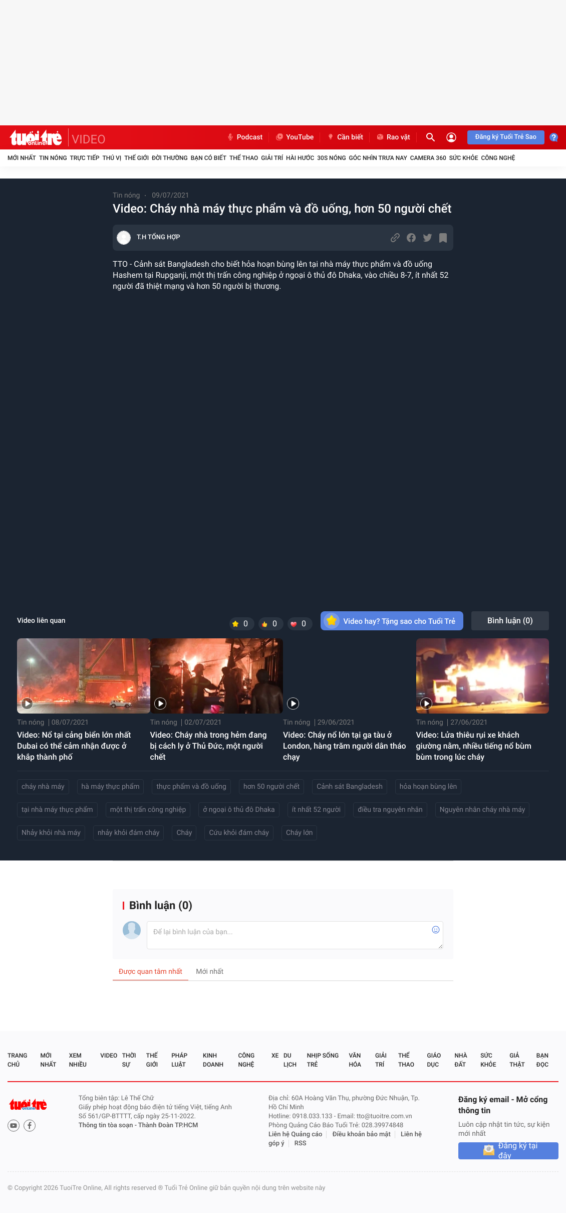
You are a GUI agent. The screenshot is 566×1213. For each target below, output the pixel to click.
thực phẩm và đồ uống (191, 787)
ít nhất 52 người (316, 810)
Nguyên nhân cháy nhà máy (482, 810)
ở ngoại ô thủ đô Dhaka (238, 810)
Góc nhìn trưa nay (378, 157)
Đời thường (170, 157)
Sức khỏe (463, 157)
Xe (274, 1055)
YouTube (294, 137)
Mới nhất (22, 157)
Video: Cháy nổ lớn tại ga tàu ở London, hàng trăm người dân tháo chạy (344, 746)
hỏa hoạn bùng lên (428, 787)
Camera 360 (428, 157)
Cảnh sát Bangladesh (350, 787)
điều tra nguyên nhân (390, 810)
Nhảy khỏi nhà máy (51, 833)
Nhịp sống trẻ (323, 1060)
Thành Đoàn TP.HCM (168, 1125)
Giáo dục (434, 1060)
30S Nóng (331, 157)
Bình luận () (510, 620)
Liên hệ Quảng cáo (295, 1134)
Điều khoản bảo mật (362, 1134)
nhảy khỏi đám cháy (129, 833)
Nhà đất (460, 1060)
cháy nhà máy (43, 787)
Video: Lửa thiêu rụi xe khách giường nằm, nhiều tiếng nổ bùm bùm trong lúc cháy (473, 746)
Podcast (244, 137)
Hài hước (300, 157)
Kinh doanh (213, 1060)
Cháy (184, 833)
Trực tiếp (85, 157)
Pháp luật (179, 1060)
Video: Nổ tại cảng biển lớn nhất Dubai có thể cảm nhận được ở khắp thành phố (74, 746)
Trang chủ (17, 1060)
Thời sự (129, 1060)
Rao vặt (393, 137)
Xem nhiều (78, 1060)
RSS (301, 1143)
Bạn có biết (208, 157)
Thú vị (111, 157)
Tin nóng (53, 157)
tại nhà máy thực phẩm (57, 810)
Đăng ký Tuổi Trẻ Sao (505, 137)
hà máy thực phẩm (111, 787)
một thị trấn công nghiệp (148, 810)
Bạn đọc (542, 1060)
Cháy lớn (299, 833)
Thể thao (243, 157)
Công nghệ (498, 157)
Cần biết (344, 137)
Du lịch (290, 1060)
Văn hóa (355, 1060)
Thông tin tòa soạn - (108, 1125)
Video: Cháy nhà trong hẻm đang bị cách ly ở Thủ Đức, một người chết (208, 746)
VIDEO (89, 139)
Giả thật (516, 1060)
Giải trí (272, 157)
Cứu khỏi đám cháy (239, 833)
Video (108, 1055)
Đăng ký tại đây (518, 1150)
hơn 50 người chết (271, 787)
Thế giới (136, 157)
